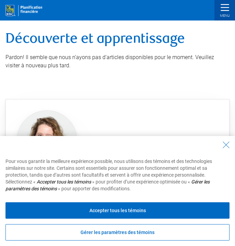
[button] (224, 11)
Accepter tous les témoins (117, 210)
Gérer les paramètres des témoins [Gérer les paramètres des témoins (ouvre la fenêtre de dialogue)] (117, 232)
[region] (117, 191)
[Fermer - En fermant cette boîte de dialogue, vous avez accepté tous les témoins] (226, 144)
